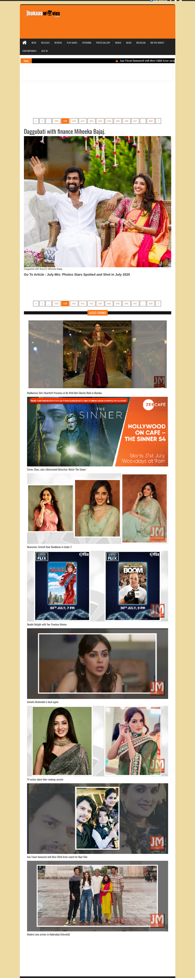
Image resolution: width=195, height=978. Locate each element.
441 (83, 121)
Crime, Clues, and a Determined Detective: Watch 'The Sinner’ (56, 469)
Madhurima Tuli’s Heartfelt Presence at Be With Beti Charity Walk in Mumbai (64, 393)
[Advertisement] (123, 17)
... (49, 121)
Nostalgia (141, 42)
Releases (45, 42)
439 (65, 121)
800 (151, 121)
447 (135, 121)
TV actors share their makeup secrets (45, 779)
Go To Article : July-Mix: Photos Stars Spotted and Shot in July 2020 (77, 274)
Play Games (72, 42)
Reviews (58, 42)
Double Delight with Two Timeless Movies (47, 624)
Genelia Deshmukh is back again (42, 702)
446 (126, 121)
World (118, 42)
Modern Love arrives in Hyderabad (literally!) (48, 934)
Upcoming (86, 42)
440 (74, 121)
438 (56, 121)
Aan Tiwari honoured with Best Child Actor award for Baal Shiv (57, 857)
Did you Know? (157, 42)
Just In (44, 51)
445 (118, 121)
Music (129, 42)
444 (109, 121)
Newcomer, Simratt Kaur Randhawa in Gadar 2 (49, 547)
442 (91, 121)
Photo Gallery (103, 42)
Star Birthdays (29, 51)
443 (100, 121)
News (33, 42)
